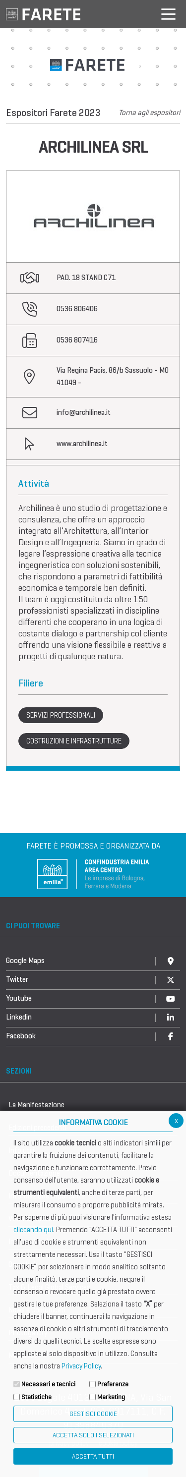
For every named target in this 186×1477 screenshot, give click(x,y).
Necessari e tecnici (48, 1384)
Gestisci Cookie (93, 1414)
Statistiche (36, 1397)
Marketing (111, 1397)
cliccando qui (33, 1229)
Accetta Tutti (93, 1456)
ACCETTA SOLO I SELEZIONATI (93, 1435)
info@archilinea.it (84, 412)
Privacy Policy (81, 1366)
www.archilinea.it (82, 443)
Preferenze (112, 1384)
